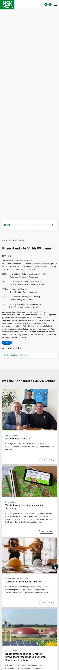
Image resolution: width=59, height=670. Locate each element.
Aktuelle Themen (11, 240)
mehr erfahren (46, 459)
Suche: (7, 225)
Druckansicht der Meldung (16, 355)
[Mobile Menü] (55, 5)
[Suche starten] (52, 225)
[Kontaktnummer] (46, 4)
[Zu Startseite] (2, 240)
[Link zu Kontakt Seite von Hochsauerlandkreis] (50, 4)
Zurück (6, 343)
